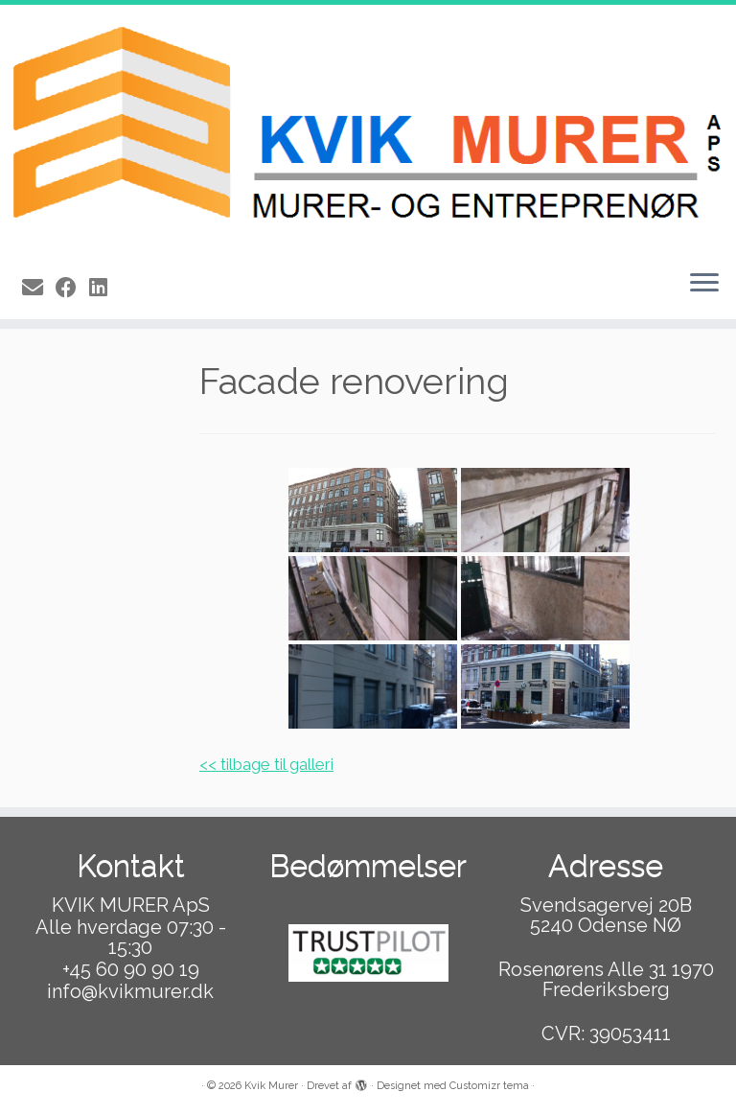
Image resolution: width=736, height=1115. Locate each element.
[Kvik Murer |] (368, 129)
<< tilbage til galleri (266, 764)
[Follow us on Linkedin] (104, 287)
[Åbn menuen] (704, 284)
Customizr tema (489, 1086)
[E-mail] (39, 287)
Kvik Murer (271, 1086)
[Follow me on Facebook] (72, 287)
